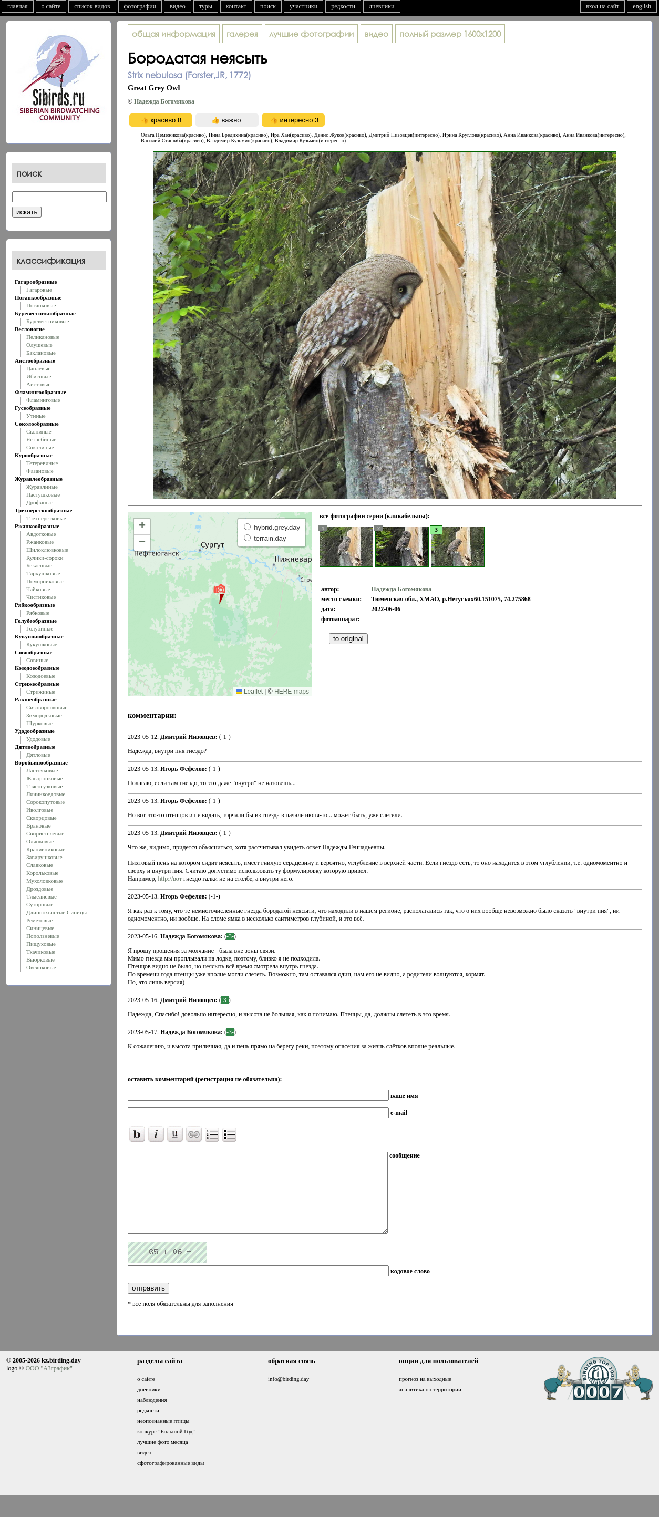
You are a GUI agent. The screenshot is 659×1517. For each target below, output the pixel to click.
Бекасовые (39, 565)
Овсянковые (41, 967)
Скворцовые (41, 817)
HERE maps (291, 691)
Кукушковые (41, 644)
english (642, 6)
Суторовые (39, 904)
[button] (219, 593)
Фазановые (40, 471)
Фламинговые (43, 400)
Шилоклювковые (47, 549)
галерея (242, 33)
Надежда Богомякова (164, 101)
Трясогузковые (44, 786)
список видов (92, 6)
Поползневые (42, 936)
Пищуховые (41, 944)
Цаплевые (38, 368)
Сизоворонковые (46, 707)
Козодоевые (40, 676)
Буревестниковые (47, 321)
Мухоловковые (44, 881)
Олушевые (39, 345)
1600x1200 (450, 33)
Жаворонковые (44, 778)
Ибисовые (38, 376)
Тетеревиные (42, 463)
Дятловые (38, 754)
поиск (268, 6)
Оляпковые (40, 841)
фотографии (140, 6)
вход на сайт (602, 6)
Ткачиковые (40, 951)
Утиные (36, 415)
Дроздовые (39, 888)
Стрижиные (40, 691)
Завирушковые (44, 857)
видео (178, 6)
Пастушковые (43, 494)
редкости (343, 6)
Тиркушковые (43, 573)
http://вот (170, 878)
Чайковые (38, 589)
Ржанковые (40, 542)
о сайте (51, 6)
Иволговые (39, 810)
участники (303, 6)
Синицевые (40, 928)
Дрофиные (39, 502)
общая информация (173, 33)
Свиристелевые (45, 833)
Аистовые (38, 384)
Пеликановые (42, 337)
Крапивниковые (45, 849)
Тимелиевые (41, 896)
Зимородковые (44, 715)
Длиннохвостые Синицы (56, 912)
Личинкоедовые (45, 794)
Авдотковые (41, 534)
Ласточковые (42, 770)
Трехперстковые (46, 518)
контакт (236, 6)
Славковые (39, 865)
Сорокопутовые (45, 802)
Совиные (37, 660)
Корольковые (42, 873)
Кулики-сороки (44, 557)
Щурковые (39, 723)
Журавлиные (42, 486)
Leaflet (249, 691)
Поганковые (41, 305)
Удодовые (38, 739)
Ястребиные (41, 439)
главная (17, 6)
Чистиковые (41, 597)
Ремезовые (39, 920)
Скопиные (39, 431)
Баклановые (41, 352)
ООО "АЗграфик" (48, 1384)
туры (205, 6)
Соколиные (40, 447)
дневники (382, 6)
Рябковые (37, 613)
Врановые (38, 825)
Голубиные (39, 628)
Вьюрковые (40, 959)
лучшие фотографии (311, 33)
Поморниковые (45, 581)
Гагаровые (39, 289)
